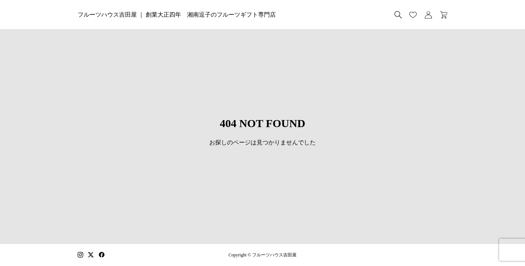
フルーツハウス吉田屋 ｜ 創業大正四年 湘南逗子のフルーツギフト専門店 (177, 14)
